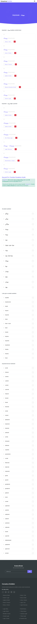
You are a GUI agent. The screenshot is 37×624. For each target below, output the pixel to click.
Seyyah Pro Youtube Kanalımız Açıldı (13, 177)
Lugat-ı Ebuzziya (8, 149)
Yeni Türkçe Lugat (8, 137)
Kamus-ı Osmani (6, 604)
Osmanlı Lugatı (5, 616)
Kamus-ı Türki (8, 41)
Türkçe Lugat (22, 616)
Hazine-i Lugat (8, 98)
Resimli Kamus (22, 608)
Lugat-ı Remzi (5, 611)
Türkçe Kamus (22, 611)
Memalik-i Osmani (6, 613)
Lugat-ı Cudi (22, 602)
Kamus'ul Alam (22, 597)
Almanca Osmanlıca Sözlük (10, 87)
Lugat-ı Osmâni (5, 618)
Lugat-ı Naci (5, 608)
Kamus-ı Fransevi (8, 64)
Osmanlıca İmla (23, 618)
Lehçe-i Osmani (8, 53)
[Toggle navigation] (34, 1)
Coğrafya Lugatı (23, 613)
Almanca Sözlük (6, 595)
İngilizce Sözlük (8, 75)
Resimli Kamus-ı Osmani (10, 160)
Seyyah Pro (4, 179)
